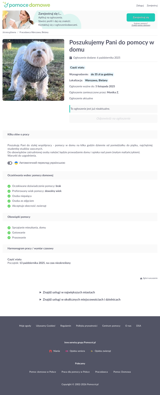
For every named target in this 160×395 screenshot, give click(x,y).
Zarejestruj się (141, 17)
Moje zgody (25, 326)
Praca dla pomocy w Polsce (76, 372)
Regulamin (65, 326)
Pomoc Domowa (122, 372)
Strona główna (9, 32)
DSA (138, 326)
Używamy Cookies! (45, 326)
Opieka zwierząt (101, 351)
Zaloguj (140, 6)
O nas (128, 326)
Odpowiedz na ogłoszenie (113, 118)
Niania (54, 351)
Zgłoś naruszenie (148, 278)
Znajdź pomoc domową (141, 25)
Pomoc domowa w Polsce (42, 372)
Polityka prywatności (86, 326)
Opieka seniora (75, 351)
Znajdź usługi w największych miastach (69, 292)
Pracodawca (101, 372)
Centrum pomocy (111, 326)
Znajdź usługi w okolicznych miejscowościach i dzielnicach (81, 299)
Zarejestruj (152, 6)
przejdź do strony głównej (28, 4)
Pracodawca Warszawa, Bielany (34, 32)
